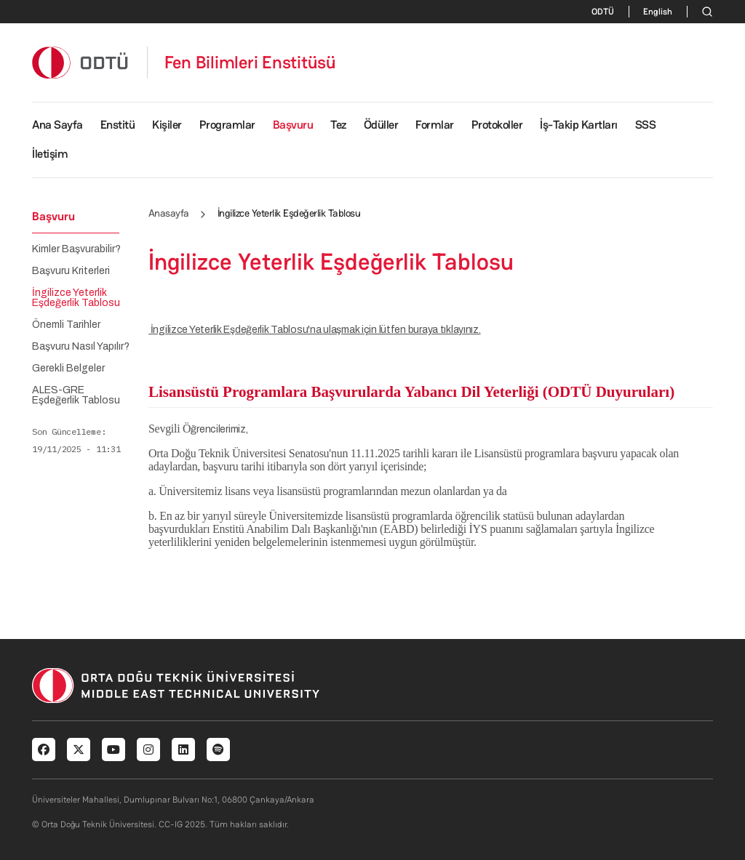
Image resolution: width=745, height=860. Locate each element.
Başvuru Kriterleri (71, 271)
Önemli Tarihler (66, 325)
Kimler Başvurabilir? (76, 249)
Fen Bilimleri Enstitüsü (250, 62)
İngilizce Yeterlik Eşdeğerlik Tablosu (76, 298)
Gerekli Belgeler (68, 368)
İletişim (50, 153)
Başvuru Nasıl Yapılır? (81, 347)
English (657, 11)
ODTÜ (602, 11)
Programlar (227, 124)
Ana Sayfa (57, 124)
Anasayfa (168, 213)
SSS (645, 124)
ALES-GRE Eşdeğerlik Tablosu (76, 395)
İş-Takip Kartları (579, 124)
